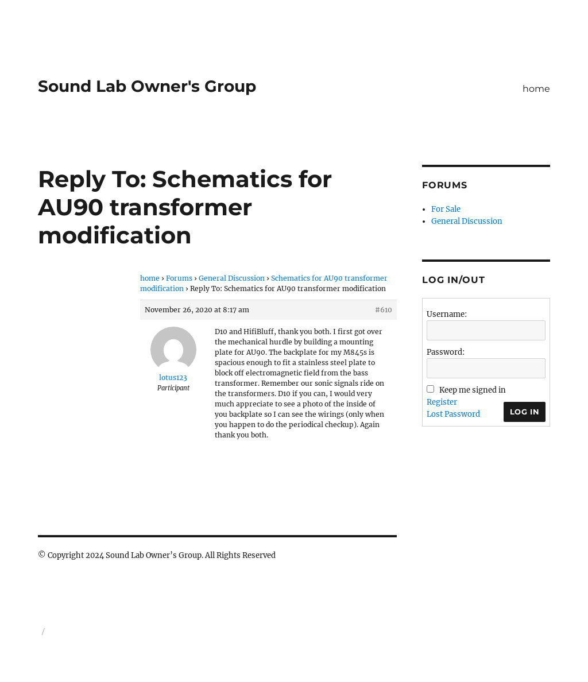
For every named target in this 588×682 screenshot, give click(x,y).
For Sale (446, 209)
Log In (525, 411)
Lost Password (453, 414)
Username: (447, 314)
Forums (179, 278)
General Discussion (232, 278)
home (536, 88)
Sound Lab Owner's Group (147, 86)
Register (442, 402)
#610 (383, 309)
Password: (446, 352)
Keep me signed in (472, 390)
